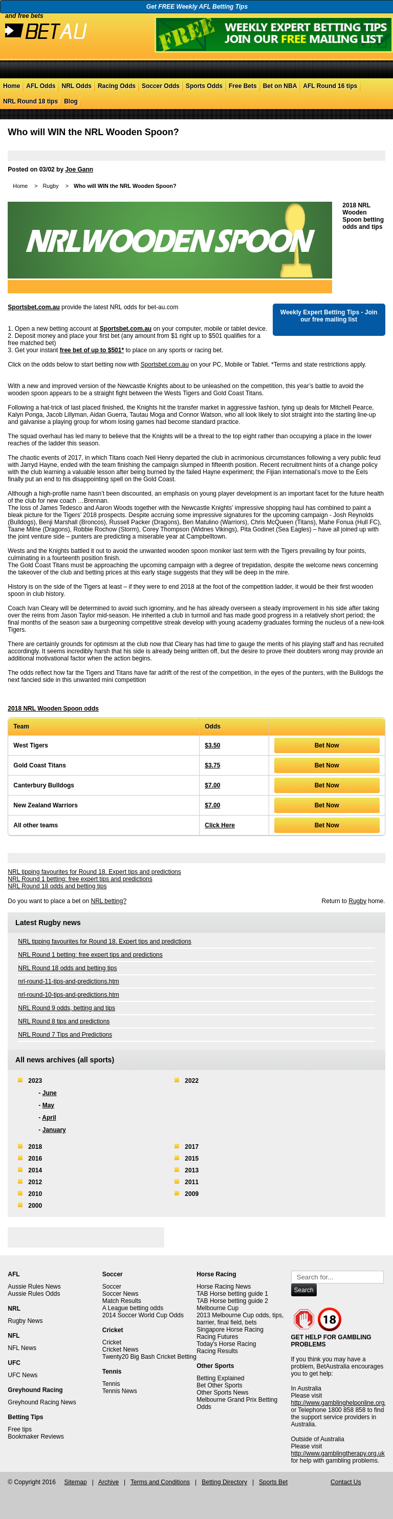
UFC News (22, 1375)
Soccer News (120, 1293)
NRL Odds (76, 86)
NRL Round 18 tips (30, 101)
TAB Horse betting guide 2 (232, 1300)
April (49, 1117)
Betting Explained (220, 1378)
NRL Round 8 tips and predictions (64, 1021)
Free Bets (243, 86)
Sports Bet (273, 1482)
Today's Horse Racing (226, 1343)
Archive (108, 1482)
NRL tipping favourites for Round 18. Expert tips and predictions (94, 871)
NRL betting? (108, 901)
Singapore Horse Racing (230, 1329)
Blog (71, 101)
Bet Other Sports (219, 1385)
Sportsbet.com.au (33, 307)
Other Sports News (222, 1392)
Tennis (111, 1383)
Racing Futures (217, 1336)
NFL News (22, 1348)
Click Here (220, 825)
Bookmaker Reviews (35, 1436)
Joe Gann (79, 169)
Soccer (111, 1286)
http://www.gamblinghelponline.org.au (342, 1402)
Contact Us (346, 1482)
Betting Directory (224, 1482)
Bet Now (327, 745)
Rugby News (25, 1320)
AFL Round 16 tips (330, 86)
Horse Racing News (223, 1286)
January (54, 1129)
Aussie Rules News (34, 1286)
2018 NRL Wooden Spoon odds (53, 708)
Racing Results (217, 1351)
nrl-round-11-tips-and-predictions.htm (68, 981)
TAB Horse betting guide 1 (232, 1293)
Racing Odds (117, 86)
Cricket (111, 1342)
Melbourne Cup (217, 1308)
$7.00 (212, 785)
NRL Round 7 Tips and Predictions (65, 1034)
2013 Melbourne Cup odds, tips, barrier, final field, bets (239, 1319)
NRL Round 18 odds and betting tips (57, 886)
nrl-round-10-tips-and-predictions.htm (68, 994)
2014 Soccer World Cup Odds (143, 1315)
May (48, 1105)
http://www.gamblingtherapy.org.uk (338, 1453)
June (49, 1093)
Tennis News (119, 1391)
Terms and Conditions (160, 1482)
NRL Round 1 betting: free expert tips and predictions (80, 879)
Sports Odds (204, 86)
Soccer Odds (161, 86)
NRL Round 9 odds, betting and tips (66, 1008)
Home (11, 86)
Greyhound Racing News (42, 1402)
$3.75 (212, 765)
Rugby (50, 186)
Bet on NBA (280, 86)
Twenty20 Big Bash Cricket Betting (149, 1356)
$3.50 (212, 745)
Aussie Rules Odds (34, 1293)
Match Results (121, 1300)
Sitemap (75, 1482)
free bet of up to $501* (92, 350)
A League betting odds (132, 1308)
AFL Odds (40, 86)
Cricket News (120, 1349)
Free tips (20, 1429)
